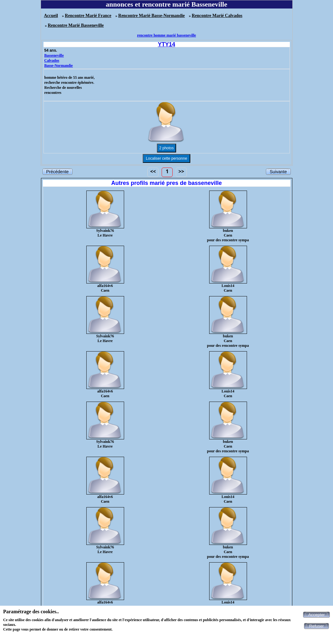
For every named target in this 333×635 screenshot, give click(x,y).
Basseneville (54, 55)
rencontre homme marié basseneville (166, 35)
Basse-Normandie (58, 65)
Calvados (51, 60)
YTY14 (166, 44)
